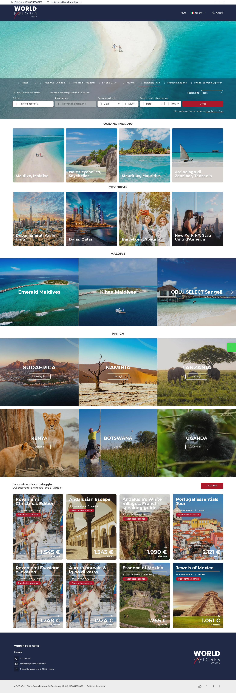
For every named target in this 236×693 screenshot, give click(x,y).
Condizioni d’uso (214, 111)
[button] (130, 104)
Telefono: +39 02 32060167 (28, 2)
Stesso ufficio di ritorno (26, 92)
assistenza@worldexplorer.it (66, 2)
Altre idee (212, 485)
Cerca (203, 103)
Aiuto (183, 12)
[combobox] (209, 93)
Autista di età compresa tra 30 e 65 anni (67, 92)
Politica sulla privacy (96, 686)
